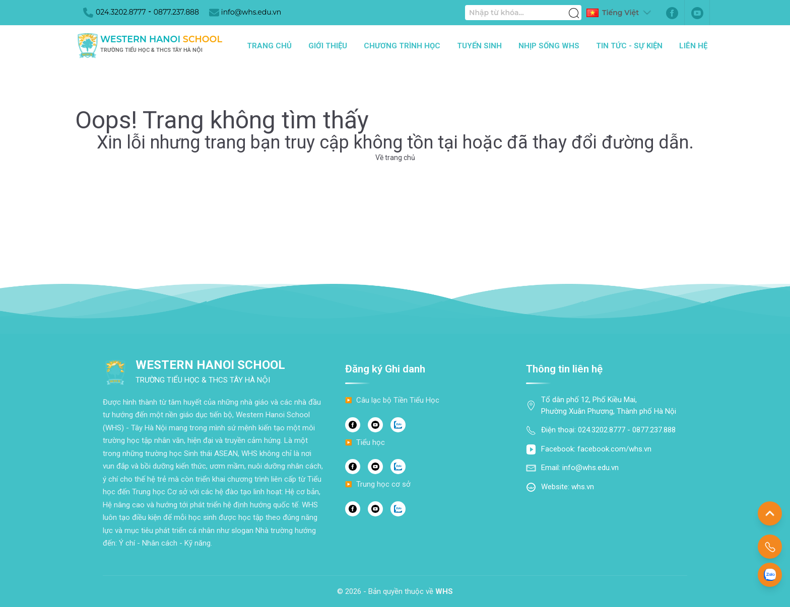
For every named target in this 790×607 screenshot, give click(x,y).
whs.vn (582, 486)
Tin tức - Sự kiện (629, 45)
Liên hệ (693, 45)
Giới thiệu (327, 45)
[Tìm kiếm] (573, 7)
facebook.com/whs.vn (614, 448)
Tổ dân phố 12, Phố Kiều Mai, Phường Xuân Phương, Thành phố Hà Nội (608, 405)
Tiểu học (370, 442)
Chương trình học (402, 45)
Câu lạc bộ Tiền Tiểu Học (397, 400)
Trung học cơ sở (383, 484)
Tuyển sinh (479, 45)
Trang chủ (269, 45)
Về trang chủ (395, 158)
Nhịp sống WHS (548, 45)
